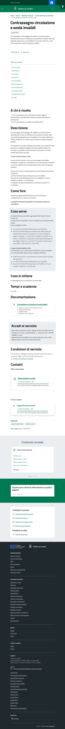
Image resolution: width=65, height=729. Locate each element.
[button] (63, 6)
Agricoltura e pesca (15, 582)
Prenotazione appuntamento (18, 675)
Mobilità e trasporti (15, 610)
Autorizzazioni (14, 593)
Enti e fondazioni (15, 564)
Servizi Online (14, 695)
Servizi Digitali (14, 697)
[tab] (29, 476)
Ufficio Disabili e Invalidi (26, 378)
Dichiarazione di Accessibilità (18, 708)
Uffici (11, 561)
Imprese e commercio (16, 607)
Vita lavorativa (14, 621)
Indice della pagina (32, 62)
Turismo (12, 618)
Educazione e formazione (17, 602)
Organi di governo (15, 556)
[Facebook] (14, 718)
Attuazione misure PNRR (17, 684)
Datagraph (52, 726)
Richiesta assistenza (16, 681)
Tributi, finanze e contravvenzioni (19, 615)
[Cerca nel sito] (52, 9)
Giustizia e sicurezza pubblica (18, 604)
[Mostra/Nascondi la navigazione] (2, 9)
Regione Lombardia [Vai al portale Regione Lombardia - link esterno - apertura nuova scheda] (15, 3)
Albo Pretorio (14, 692)
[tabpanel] (32, 461)
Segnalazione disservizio (17, 678)
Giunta (12, 667)
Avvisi (12, 636)
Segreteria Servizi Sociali (26, 405)
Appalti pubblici (14, 591)
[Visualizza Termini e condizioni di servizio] (22, 358)
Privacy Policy (14, 703)
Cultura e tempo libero (16, 599)
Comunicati (13, 633)
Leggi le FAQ (14, 673)
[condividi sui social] (14, 52)
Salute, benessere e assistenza (19, 612)
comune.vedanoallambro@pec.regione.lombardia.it (27, 669)
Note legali (13, 706)
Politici (12, 567)
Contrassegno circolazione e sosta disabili (32, 304)
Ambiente (13, 585)
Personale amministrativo (17, 570)
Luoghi (12, 646)
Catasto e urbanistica (16, 596)
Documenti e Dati (15, 572)
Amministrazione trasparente (18, 689)
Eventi (12, 649)
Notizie (12, 631)
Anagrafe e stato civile (16, 588)
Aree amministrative (16, 559)
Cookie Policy (14, 700)
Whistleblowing (14, 686)
